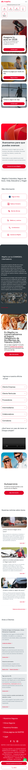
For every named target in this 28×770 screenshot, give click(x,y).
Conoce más (5, 307)
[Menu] (26, 2)
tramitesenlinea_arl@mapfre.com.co (11, 684)
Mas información (14, 354)
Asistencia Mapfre (15, 235)
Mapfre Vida (5, 669)
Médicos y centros (15, 220)
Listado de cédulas (6, 643)
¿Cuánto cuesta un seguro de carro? (14, 590)
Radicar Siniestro (15, 204)
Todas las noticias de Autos (19, 609)
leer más (22, 543)
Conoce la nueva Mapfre (14, 166)
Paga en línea (14, 77)
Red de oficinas (15, 211)
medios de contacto (16, 346)
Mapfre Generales (14, 669)
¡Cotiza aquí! (14, 49)
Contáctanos (15, 227)
